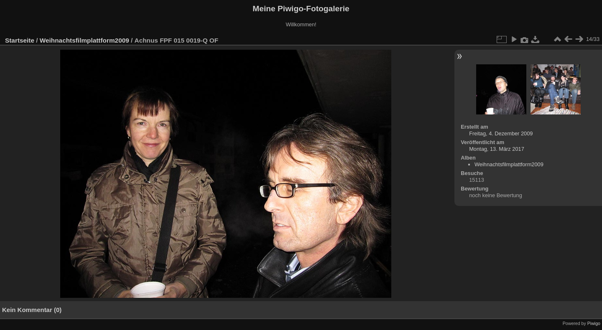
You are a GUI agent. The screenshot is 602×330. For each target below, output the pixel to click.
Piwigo (593, 323)
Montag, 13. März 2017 (496, 149)
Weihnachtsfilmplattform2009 (84, 40)
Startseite (19, 40)
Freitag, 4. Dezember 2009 (501, 133)
